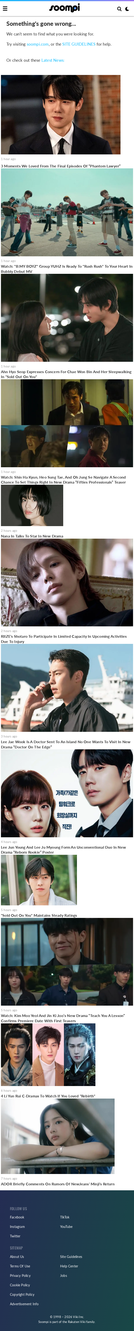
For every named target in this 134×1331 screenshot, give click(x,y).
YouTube (66, 1227)
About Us (17, 1257)
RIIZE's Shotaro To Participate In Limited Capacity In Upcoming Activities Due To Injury (64, 639)
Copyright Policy (22, 1294)
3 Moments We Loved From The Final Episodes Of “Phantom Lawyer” (61, 166)
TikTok (64, 1217)
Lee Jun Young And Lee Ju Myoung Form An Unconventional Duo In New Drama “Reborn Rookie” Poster (63, 850)
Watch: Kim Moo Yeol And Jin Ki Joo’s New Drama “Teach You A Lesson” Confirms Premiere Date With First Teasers (63, 1018)
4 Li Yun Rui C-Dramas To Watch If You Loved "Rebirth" (48, 1096)
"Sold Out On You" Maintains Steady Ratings (39, 915)
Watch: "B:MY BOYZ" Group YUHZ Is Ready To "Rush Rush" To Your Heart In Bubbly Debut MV (67, 269)
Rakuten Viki (76, 1322)
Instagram (17, 1227)
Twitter (15, 1236)
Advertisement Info (24, 1304)
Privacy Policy (20, 1276)
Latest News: (52, 60)
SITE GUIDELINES (78, 44)
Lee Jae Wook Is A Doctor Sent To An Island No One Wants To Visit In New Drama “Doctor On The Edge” (65, 744)
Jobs (63, 1276)
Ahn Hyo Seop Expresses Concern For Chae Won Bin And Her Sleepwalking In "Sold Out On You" (66, 374)
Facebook (17, 1217)
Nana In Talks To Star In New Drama (32, 536)
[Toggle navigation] (5, 8)
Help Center (69, 1266)
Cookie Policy (20, 1285)
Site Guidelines (71, 1257)
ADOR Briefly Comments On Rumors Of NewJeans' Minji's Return (58, 1184)
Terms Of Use (20, 1266)
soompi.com (38, 44)
